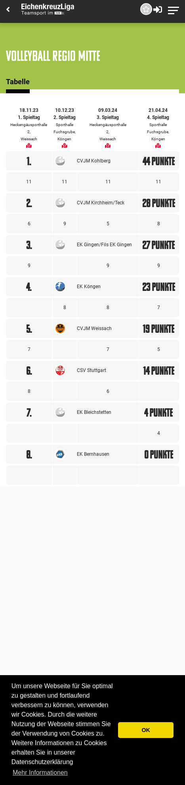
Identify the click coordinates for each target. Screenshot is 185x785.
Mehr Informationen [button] (40, 772)
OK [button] (145, 730)
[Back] (8, 10)
